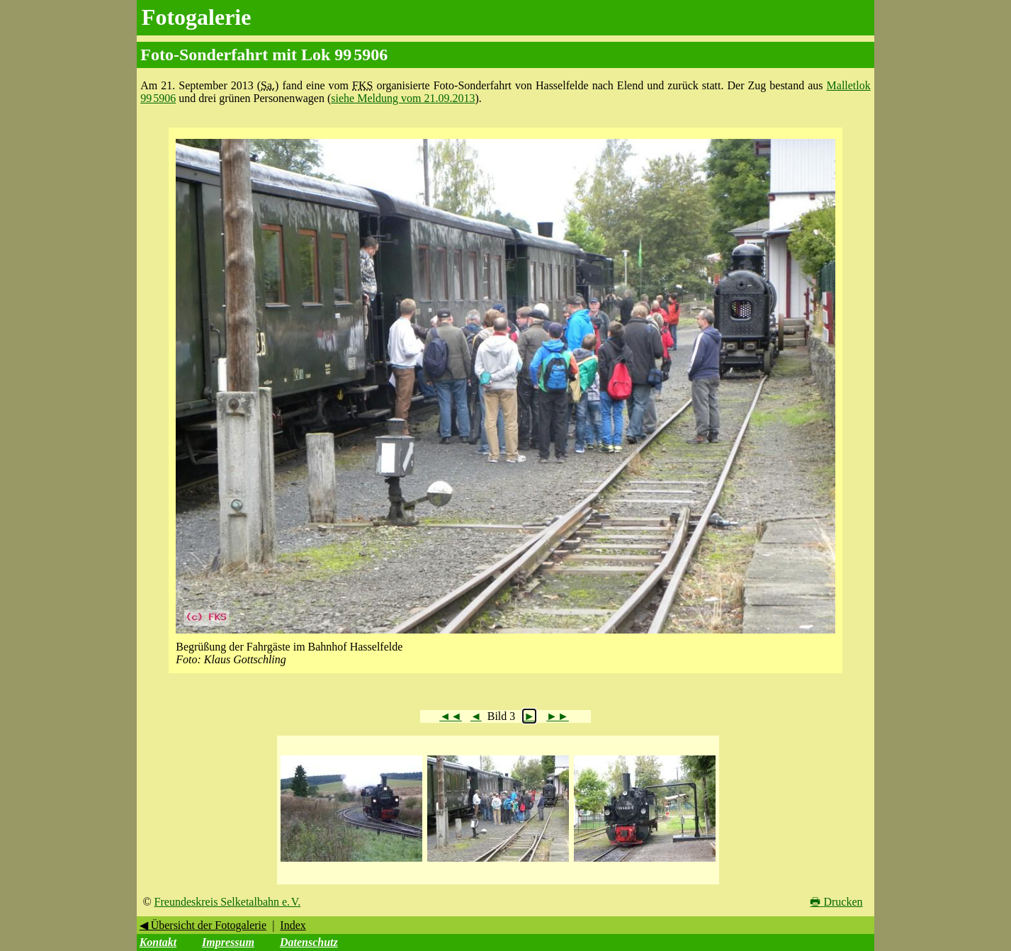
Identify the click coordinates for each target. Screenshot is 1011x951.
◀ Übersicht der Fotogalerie (203, 925)
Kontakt (158, 942)
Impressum (228, 942)
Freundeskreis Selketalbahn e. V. (227, 902)
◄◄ (450, 716)
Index (292, 925)
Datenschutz (309, 942)
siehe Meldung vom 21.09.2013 (403, 98)
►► (557, 716)
